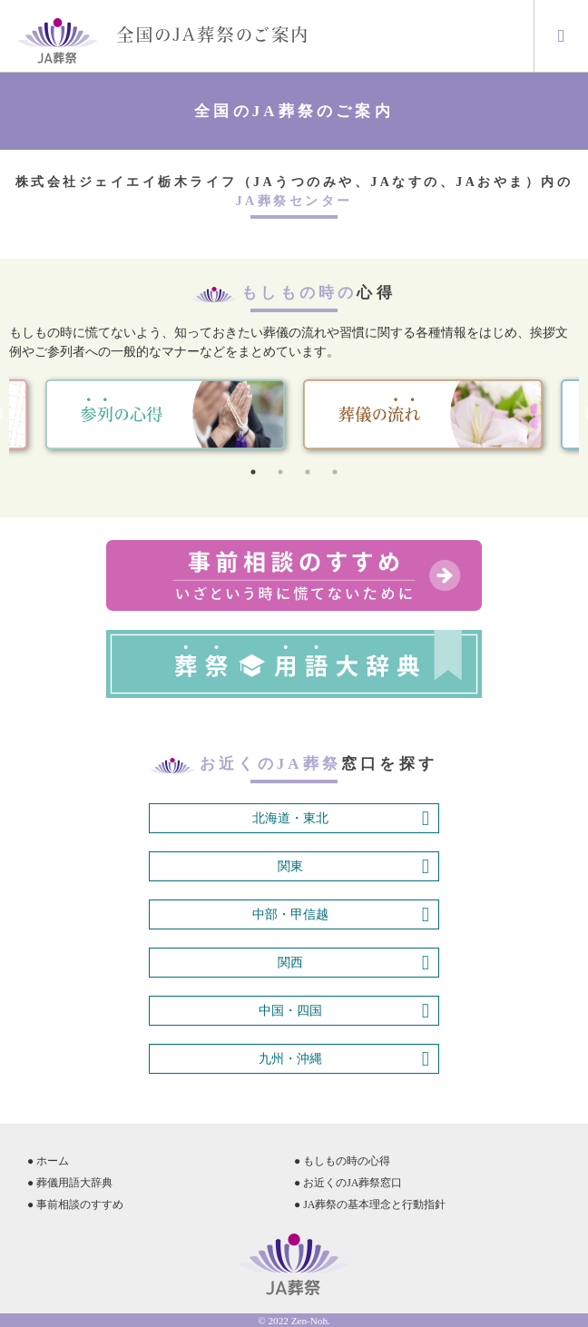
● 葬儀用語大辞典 (70, 1182)
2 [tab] (280, 472)
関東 (353, 867)
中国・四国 (344, 1011)
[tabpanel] (423, 414)
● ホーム (48, 1161)
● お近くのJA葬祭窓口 (348, 1182)
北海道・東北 (340, 819)
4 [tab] (335, 472)
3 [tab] (308, 472)
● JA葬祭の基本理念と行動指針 (370, 1204)
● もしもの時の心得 (342, 1161)
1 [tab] (253, 472)
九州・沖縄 (344, 1059)
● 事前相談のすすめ (75, 1204)
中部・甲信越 (340, 915)
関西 (353, 963)
